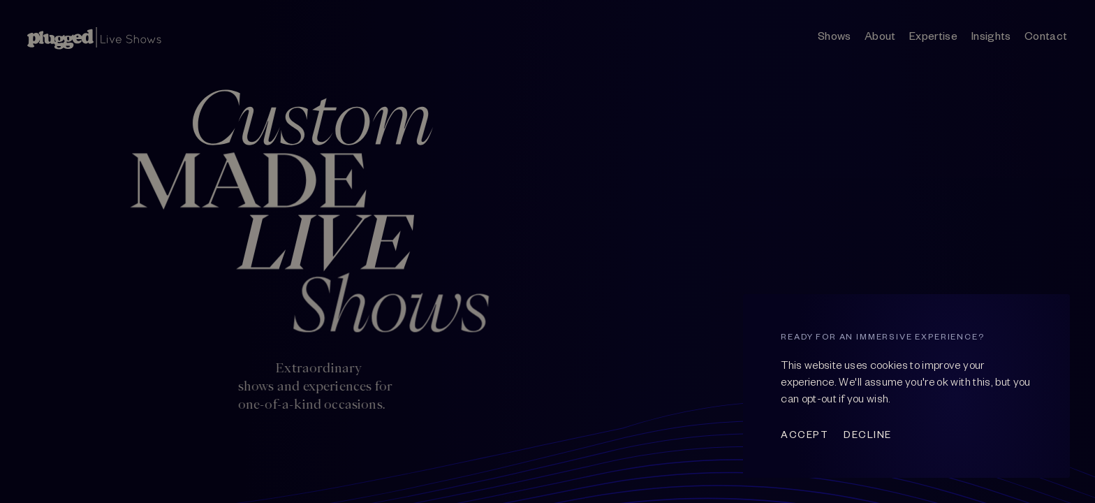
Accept (804, 434)
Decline (868, 434)
